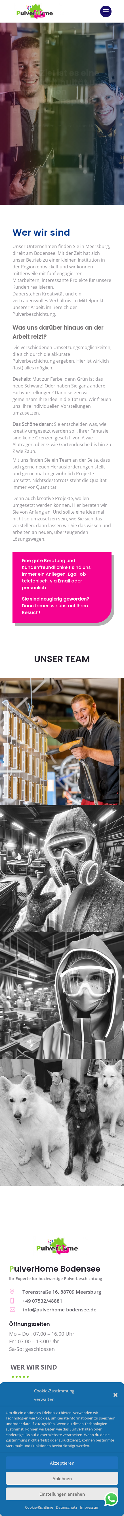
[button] (115, 1395)
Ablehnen (62, 1478)
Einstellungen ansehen (62, 1494)
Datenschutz (66, 1507)
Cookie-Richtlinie (39, 1507)
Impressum (89, 1507)
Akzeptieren (62, 1463)
